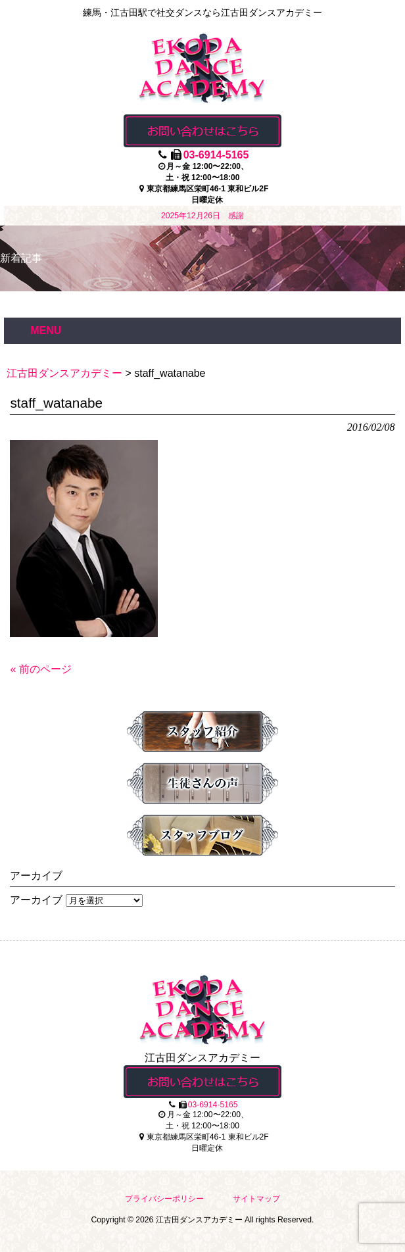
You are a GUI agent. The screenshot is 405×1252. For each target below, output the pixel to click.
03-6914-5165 (216, 154)
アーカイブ (36, 899)
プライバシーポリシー (164, 1198)
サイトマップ (256, 1198)
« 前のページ (40, 669)
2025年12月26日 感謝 (202, 215)
